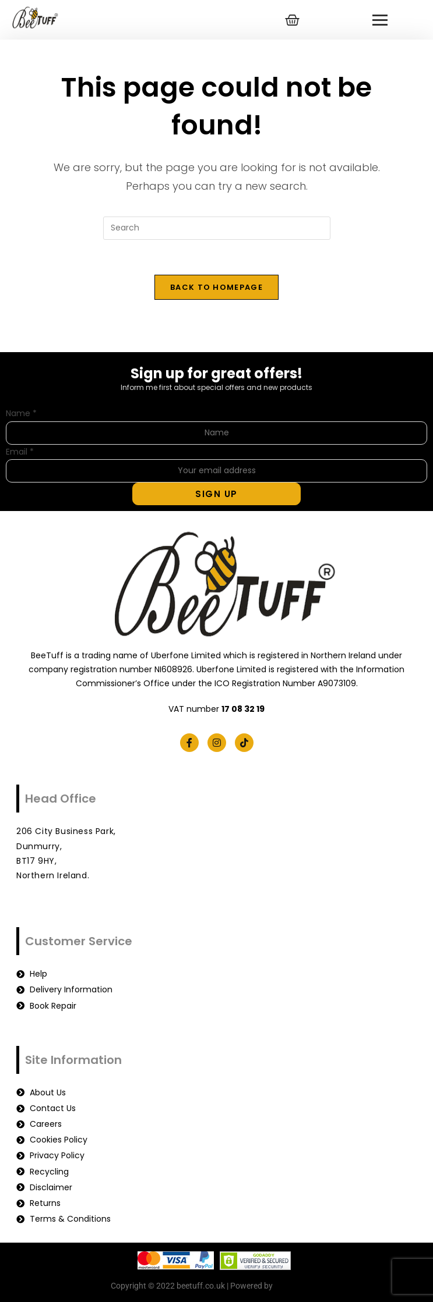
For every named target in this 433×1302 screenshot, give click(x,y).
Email (20, 451)
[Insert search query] (216, 228)
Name (21, 414)
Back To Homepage (216, 287)
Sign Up (216, 494)
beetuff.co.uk (298, 1286)
